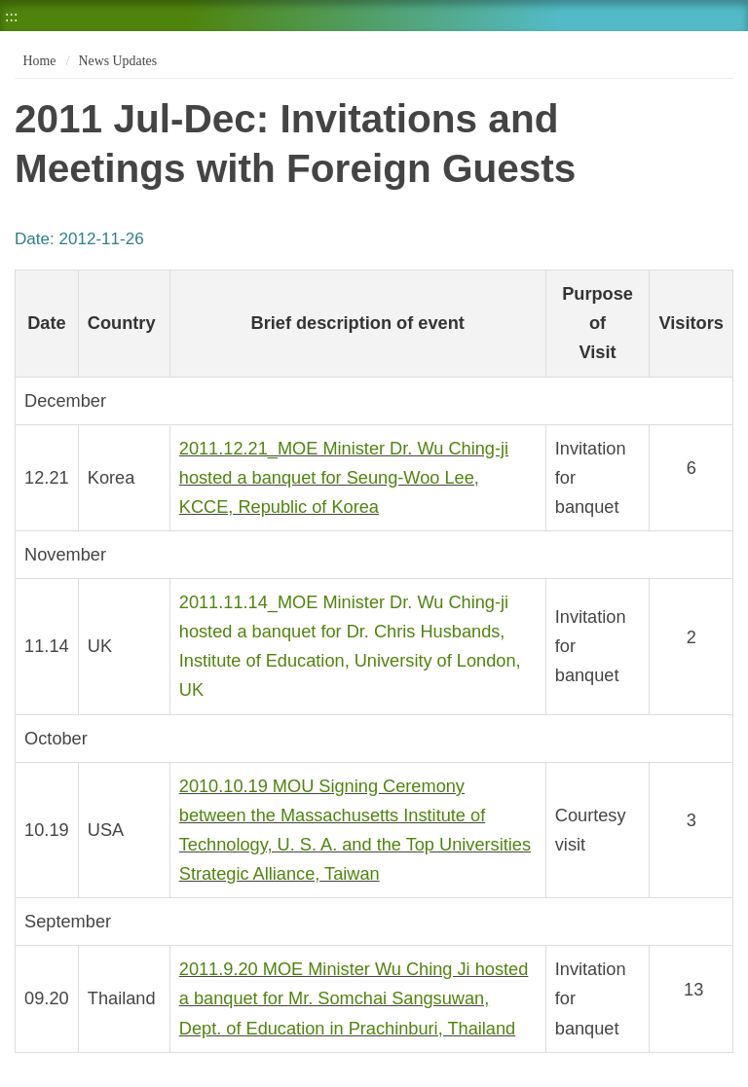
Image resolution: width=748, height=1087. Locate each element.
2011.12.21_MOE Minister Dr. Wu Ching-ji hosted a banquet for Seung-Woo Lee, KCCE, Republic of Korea (343, 478)
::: (11, 16)
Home (37, 61)
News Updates (118, 61)
